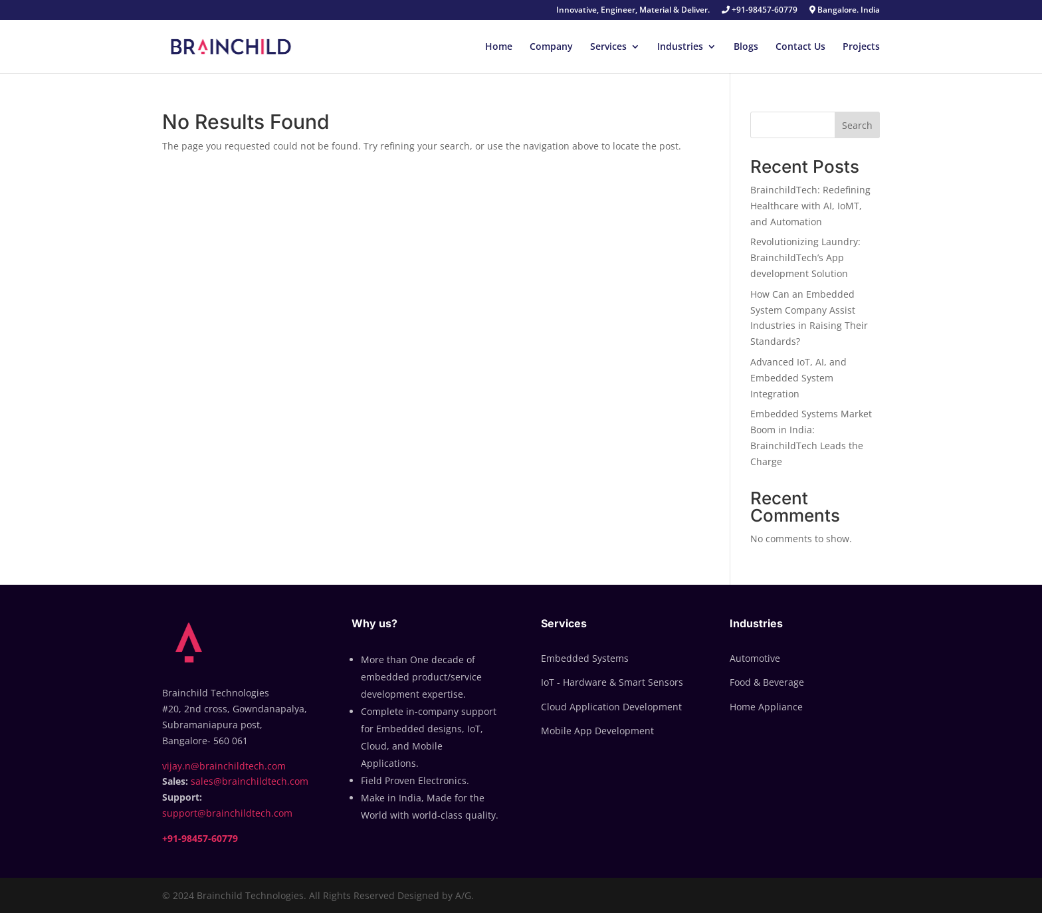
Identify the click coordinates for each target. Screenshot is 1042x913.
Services (608, 47)
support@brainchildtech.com (227, 813)
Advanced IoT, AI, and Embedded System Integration (798, 377)
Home (498, 47)
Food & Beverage (767, 682)
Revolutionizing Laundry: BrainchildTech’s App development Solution (805, 257)
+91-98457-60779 (759, 10)
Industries (680, 47)
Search (857, 125)
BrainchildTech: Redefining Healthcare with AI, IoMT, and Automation (810, 205)
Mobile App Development (597, 730)
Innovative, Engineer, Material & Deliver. (633, 10)
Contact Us (800, 47)
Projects (861, 47)
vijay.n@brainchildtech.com (224, 766)
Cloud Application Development (611, 706)
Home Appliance (766, 706)
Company (551, 47)
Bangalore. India (844, 10)
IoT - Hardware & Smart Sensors (612, 682)
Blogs (746, 47)
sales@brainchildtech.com (249, 781)
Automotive (755, 658)
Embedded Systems (585, 658)
